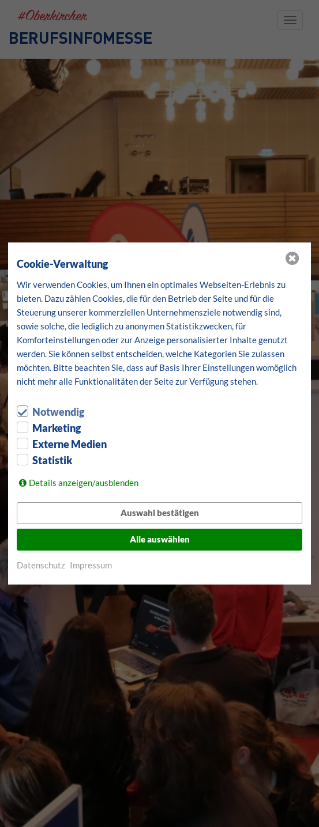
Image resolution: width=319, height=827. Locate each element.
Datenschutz (41, 565)
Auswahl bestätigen (160, 512)
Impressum (91, 565)
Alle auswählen (160, 539)
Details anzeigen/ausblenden (83, 482)
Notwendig (58, 412)
